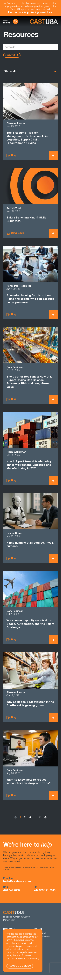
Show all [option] (9, 71)
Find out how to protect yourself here (30, 13)
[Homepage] (44, 21)
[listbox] (30, 71)
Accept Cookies (20, 966)
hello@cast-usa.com (17, 881)
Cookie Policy (32, 959)
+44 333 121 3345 (44, 890)
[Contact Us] (15, 21)
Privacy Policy (9, 920)
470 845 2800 (11, 890)
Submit (10, 55)
